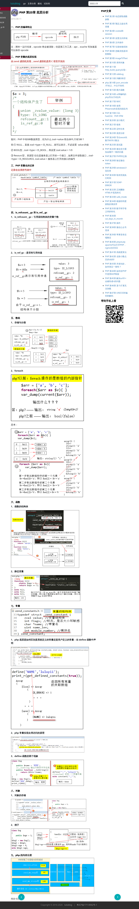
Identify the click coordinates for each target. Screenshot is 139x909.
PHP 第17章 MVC (113, 101)
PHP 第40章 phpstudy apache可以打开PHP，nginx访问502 (115, 244)
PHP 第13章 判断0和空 (115, 78)
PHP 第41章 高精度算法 (116, 252)
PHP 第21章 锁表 (112, 124)
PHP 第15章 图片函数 (115, 90)
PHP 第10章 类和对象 (115, 62)
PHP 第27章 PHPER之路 (116, 156)
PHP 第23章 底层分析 (115, 133)
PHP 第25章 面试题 (113, 144)
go (24, 3)
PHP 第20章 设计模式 (115, 120)
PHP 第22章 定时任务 (115, 128)
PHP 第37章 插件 (112, 223)
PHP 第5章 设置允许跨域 (116, 38)
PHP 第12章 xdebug (114, 74)
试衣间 (47, 3)
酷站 (40, 3)
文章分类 (32, 3)
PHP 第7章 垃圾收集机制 (116, 46)
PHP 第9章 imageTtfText (116, 58)
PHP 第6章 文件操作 (114, 42)
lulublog (15, 3)
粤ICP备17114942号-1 (87, 904)
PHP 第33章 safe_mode (116, 197)
